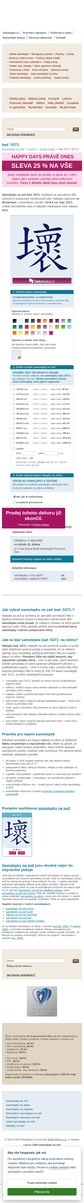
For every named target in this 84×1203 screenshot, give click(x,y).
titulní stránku (41, 524)
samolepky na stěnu (32, 896)
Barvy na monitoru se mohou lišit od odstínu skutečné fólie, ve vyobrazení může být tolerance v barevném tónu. (41, 300)
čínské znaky (47, 149)
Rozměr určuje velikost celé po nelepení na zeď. (42, 377)
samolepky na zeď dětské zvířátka (25, 920)
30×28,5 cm (22, 408)
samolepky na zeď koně (19, 911)
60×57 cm (21, 428)
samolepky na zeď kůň (18, 917)
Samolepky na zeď (13, 149)
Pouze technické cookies (42, 1182)
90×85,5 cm (22, 442)
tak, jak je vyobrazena (29, 496)
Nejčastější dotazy (14, 37)
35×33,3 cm (22, 413)
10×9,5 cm (21, 389)
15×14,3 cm (22, 394)
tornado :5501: (61, 926)
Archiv (32, 149)
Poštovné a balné (60, 32)
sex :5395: (17, 938)
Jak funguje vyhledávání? (20, 134)
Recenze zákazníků (40, 37)
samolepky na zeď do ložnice (18, 893)
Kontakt (61, 37)
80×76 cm (21, 438)
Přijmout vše (42, 1191)
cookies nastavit (59, 1167)
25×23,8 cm (22, 404)
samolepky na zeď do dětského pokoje (40, 890)
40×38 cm (21, 418)
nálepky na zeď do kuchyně (21, 914)
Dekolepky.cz (11, 32)
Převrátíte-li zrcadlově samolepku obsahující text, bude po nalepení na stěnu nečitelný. (40, 484)
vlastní (20, 448)
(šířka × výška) (40, 389)
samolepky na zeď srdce (20, 908)
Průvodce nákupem (34, 32)
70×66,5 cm (22, 433)
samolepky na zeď (54, 808)
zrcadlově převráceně (29, 502)
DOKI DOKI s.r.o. (57, 1139)
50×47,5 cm (22, 423)
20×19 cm (21, 399)
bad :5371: (17, 815)
